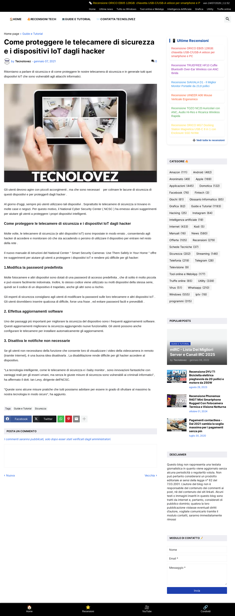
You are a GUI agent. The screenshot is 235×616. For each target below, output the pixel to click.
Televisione (179, 267)
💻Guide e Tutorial (76, 19)
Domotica (209, 186)
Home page (11, 33)
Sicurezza (40, 408)
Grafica (199, 9)
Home (92, 9)
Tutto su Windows (126, 9)
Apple (203, 179)
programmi (180, 301)
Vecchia (150, 475)
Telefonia (179, 260)
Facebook (179, 193)
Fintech (202, 193)
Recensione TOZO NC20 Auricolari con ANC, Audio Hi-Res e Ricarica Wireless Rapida (195, 112)
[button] (227, 19)
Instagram (202, 213)
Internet (178, 227)
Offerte (178, 240)
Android (202, 172)
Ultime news (106, 9)
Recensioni (204, 240)
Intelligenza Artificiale (179, 9)
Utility (210, 9)
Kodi (199, 227)
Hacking (178, 213)
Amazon (178, 172)
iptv (201, 294)
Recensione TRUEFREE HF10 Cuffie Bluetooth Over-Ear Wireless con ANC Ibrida (195, 69)
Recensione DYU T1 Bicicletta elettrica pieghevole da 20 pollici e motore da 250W (206, 377)
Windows (179, 294)
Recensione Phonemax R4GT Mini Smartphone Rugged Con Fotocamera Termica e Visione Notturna (207, 401)
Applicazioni (181, 186)
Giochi (176, 199)
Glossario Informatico (207, 199)
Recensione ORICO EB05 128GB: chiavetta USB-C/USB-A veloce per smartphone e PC (193, 52)
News (199, 233)
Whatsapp (198, 288)
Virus (175, 288)
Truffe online (224, 9)
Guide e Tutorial (32, 33)
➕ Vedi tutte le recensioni (209, 140)
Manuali (177, 233)
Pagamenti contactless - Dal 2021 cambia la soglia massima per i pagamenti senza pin (206, 425)
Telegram (204, 260)
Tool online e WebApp (152, 9)
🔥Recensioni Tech (41, 19)
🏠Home (16, 19)
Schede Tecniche (183, 247)
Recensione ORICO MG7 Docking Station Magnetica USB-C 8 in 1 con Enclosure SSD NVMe (193, 129)
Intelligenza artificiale (186, 220)
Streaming (207, 254)
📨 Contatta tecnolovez (115, 19)
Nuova (10, 475)
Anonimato (179, 179)
